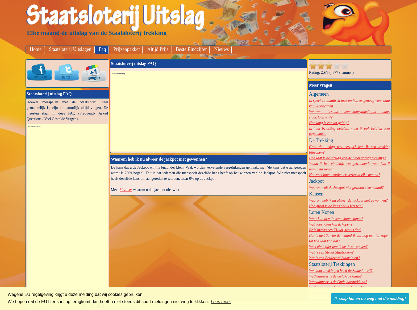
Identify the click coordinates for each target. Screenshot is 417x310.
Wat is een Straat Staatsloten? (331, 252)
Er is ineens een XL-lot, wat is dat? (335, 230)
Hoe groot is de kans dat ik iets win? (336, 206)
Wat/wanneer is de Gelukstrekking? (335, 276)
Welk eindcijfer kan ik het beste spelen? (338, 247)
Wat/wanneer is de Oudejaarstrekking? (338, 282)
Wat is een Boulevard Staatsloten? (334, 258)
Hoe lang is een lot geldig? (329, 123)
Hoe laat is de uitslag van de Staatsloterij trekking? (347, 158)
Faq (102, 49)
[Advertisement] (208, 113)
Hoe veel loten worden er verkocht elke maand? (344, 175)
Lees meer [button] (221, 301)
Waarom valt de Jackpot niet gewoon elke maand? (346, 188)
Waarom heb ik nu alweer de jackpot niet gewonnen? (348, 200)
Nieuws (221, 49)
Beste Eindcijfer (191, 49)
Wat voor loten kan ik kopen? (330, 224)
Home (35, 49)
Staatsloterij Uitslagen (70, 49)
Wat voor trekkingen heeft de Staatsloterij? (341, 271)
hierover (126, 190)
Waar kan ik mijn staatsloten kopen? (336, 219)
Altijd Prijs (157, 49)
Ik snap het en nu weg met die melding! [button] (370, 298)
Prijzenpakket (126, 49)
